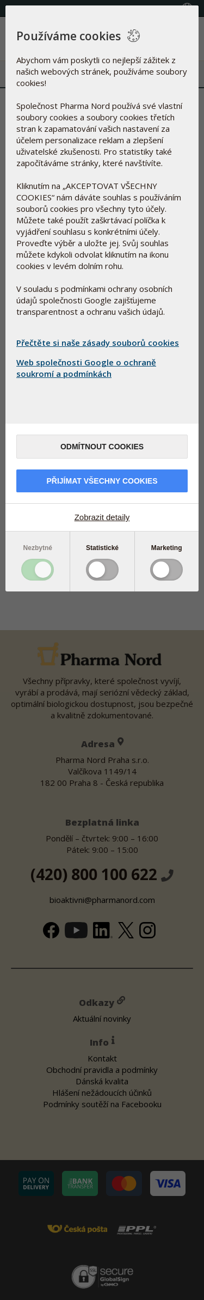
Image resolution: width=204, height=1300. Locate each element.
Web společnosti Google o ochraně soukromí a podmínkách (86, 368)
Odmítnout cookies (102, 446)
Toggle (37, 570)
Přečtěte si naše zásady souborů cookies (97, 342)
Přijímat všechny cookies (101, 481)
